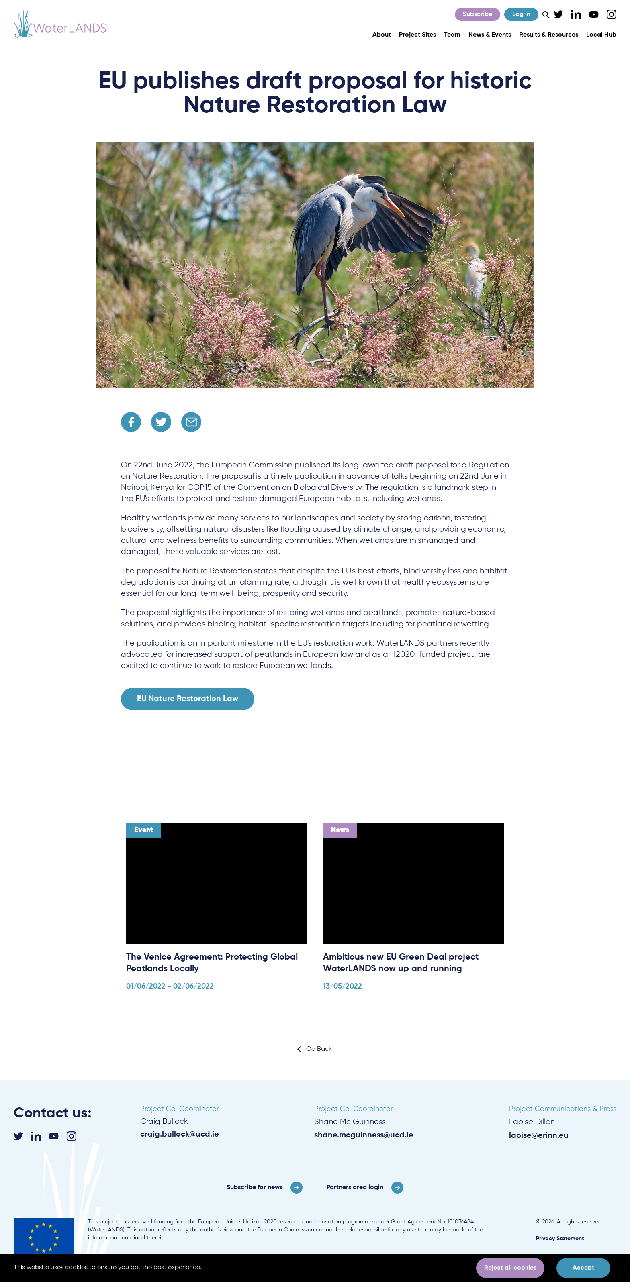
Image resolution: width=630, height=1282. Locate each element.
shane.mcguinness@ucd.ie (363, 1135)
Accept (583, 1268)
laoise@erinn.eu (539, 1136)
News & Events (489, 35)
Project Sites (417, 35)
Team (452, 35)
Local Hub (601, 35)
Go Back (319, 1049)
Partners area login (355, 1187)
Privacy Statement (560, 1238)
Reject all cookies (510, 1268)
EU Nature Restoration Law (187, 699)
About (381, 35)
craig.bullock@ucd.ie (179, 1135)
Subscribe (477, 14)
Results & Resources (548, 35)
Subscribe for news (254, 1187)
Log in (521, 14)
